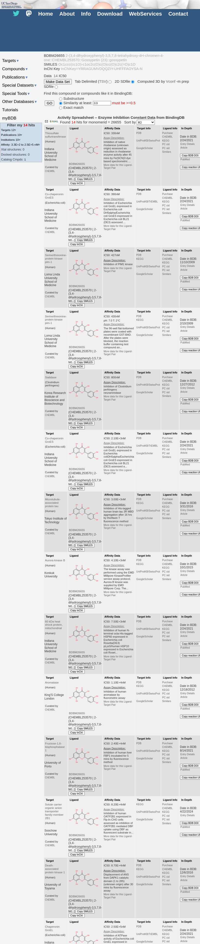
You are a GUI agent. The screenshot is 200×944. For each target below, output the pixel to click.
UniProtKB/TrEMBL (147, 201)
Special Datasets (19, 85)
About (67, 14)
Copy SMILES (85, 179)
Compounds (15, 68)
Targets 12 (8, 129)
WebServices (145, 14)
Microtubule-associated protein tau (52, 503)
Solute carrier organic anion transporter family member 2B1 (54, 811)
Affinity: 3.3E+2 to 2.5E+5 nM (20, 144)
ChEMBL (50, 171)
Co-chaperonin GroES (54, 196)
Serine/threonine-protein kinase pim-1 (55, 258)
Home (45, 14)
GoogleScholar (144, 148)
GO (49, 103)
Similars (166, 152)
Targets (11, 60)
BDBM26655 (77, 163)
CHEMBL (167, 136)
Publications (15, 77)
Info (86, 14)
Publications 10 (11, 134)
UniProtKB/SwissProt (148, 140)
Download (110, 14)
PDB (138, 133)
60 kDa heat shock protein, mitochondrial (54, 625)
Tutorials (10, 109)
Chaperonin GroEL (52, 928)
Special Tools (16, 93)
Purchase (167, 133)
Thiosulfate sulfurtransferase (55, 135)
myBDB (9, 118)
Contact (178, 14)
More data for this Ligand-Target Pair (118, 166)
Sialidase (50, 377)
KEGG (165, 140)
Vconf (171, 81)
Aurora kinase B (55, 560)
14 (56, 76)
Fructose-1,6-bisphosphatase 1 (55, 747)
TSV (102, 81)
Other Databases (20, 101)
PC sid (165, 148)
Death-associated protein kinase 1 (55, 869)
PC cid (165, 144)
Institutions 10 (10, 139)
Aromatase (52, 682)
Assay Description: (114, 138)
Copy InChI (76, 183)
